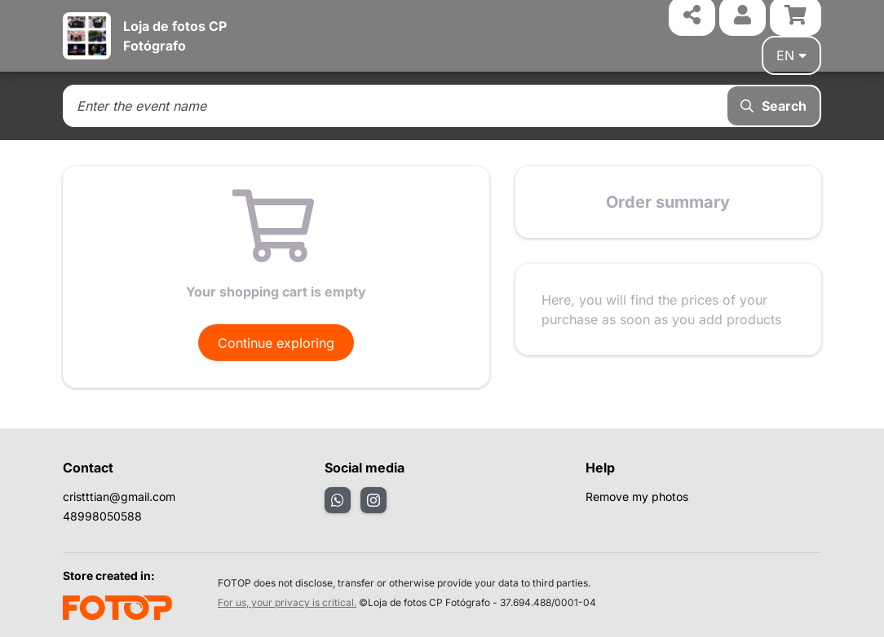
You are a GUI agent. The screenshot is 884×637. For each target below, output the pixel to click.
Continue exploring (276, 343)
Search (773, 106)
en (791, 55)
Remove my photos (637, 496)
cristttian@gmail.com (119, 496)
